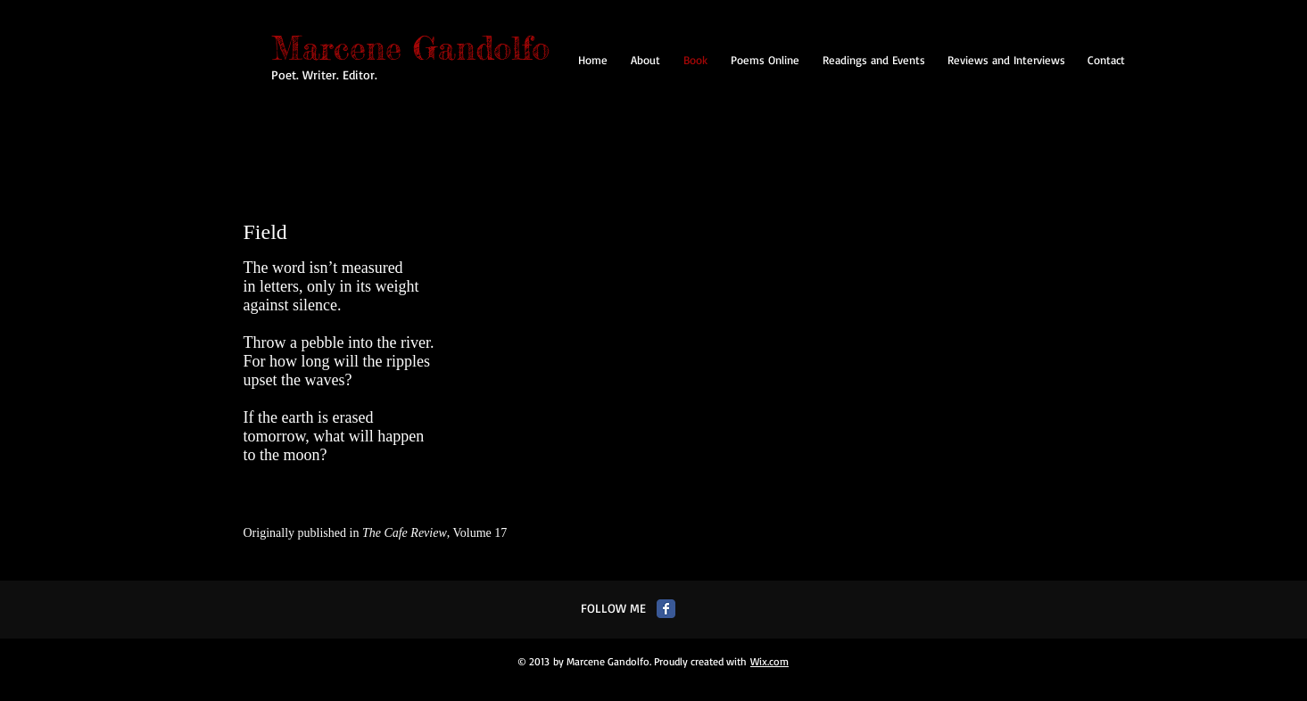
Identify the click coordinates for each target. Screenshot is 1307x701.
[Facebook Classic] (666, 608)
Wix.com (769, 661)
